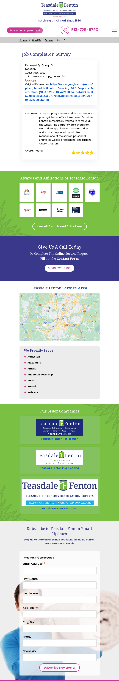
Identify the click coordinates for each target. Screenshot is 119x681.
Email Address (34, 566)
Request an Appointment (26, 30)
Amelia (32, 371)
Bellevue (33, 396)
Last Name (30, 596)
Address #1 (31, 610)
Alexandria (34, 364)
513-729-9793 (84, 29)
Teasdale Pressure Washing (59, 511)
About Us (36, 40)
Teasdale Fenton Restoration (59, 440)
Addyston (34, 358)
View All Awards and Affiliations (59, 227)
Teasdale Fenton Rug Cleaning (59, 470)
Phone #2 (29, 653)
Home (23, 40)
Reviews (49, 40)
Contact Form (68, 259)
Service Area (74, 289)
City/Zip (28, 625)
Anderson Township (40, 377)
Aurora (32, 383)
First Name (30, 581)
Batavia (33, 389)
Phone (27, 639)
